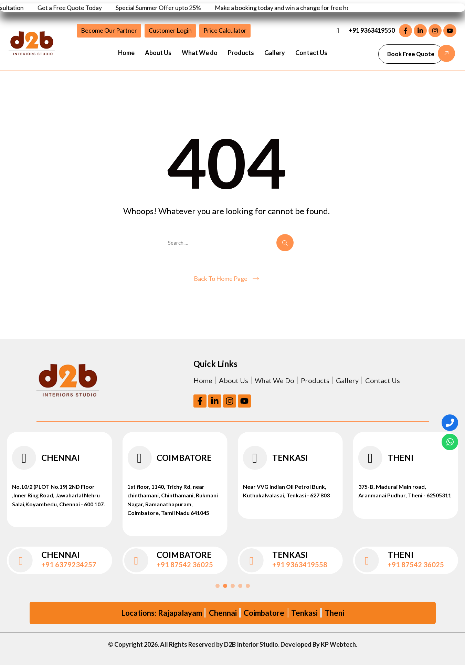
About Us (158, 52)
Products (241, 52)
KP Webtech (338, 644)
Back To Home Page (220, 278)
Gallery (274, 52)
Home (126, 52)
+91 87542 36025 (185, 564)
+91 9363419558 (299, 564)
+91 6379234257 (68, 564)
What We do (200, 52)
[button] (410, 54)
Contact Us (311, 52)
